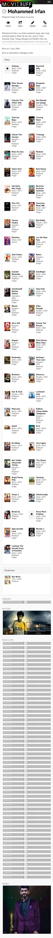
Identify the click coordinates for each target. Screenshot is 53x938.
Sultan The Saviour (17, 135)
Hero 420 (16, 323)
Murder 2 (40, 529)
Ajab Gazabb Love (17, 530)
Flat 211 (16, 203)
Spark (14, 426)
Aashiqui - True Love (40, 358)
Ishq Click (40, 289)
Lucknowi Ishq (40, 392)
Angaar (15, 340)
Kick (38, 426)
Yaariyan (40, 477)
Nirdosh (39, 151)
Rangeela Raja (40, 84)
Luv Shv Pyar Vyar (41, 238)
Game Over (17, 169)
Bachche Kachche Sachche (40, 188)
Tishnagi (40, 134)
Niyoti (14, 306)
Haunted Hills (40, 67)
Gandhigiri (40, 271)
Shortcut (40, 374)
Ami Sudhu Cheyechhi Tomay (16, 462)
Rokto (38, 254)
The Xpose (41, 460)
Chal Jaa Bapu (15, 118)
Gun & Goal (17, 391)
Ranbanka (16, 357)
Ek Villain (16, 443)
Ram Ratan (41, 169)
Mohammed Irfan (26, 11)
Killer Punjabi (39, 307)
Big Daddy (40, 220)
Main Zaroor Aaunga (17, 84)
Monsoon (16, 409)
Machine (16, 237)
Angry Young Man (17, 478)
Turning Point (39, 118)
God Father (17, 254)
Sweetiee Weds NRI (40, 204)
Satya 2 (15, 494)
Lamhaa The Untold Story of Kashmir (17, 548)
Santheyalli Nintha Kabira (17, 291)
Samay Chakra (15, 221)
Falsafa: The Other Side (17, 101)
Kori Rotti (16, 576)
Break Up (16, 511)
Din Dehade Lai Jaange (41, 101)
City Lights (41, 443)
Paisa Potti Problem (41, 512)
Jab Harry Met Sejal (16, 187)
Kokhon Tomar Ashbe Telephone (42, 411)
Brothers (16, 374)
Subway (15, 66)
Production (9, 570)
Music (7, 59)
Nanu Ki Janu (18, 151)
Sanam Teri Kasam (41, 324)
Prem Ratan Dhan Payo (41, 341)
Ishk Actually (42, 494)
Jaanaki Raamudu (16, 272)
